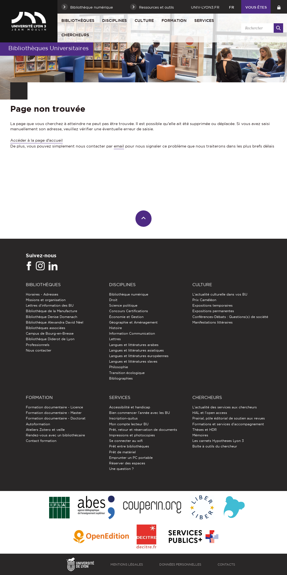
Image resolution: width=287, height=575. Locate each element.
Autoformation (38, 424)
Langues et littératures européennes (138, 356)
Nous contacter (38, 350)
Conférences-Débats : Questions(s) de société (230, 317)
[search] (261, 28)
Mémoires (200, 435)
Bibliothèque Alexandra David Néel (54, 322)
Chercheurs (75, 35)
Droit (113, 300)
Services (204, 20)
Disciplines (114, 20)
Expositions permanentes (213, 311)
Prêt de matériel (122, 452)
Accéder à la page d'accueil (36, 140)
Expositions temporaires (212, 305)
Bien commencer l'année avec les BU (139, 412)
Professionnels (37, 345)
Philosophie (118, 367)
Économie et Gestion (126, 317)
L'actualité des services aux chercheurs (224, 407)
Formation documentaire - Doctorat (55, 418)
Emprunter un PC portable (131, 457)
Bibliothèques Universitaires (48, 48)
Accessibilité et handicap (129, 407)
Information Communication (132, 333)
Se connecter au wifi (126, 440)
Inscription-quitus (123, 418)
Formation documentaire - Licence (54, 407)
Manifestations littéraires (212, 322)
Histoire (115, 328)
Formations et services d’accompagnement (228, 424)
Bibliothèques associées (45, 328)
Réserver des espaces (127, 463)
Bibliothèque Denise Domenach (51, 317)
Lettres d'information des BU (50, 305)
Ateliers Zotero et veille (45, 429)
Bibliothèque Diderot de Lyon (50, 339)
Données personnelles (180, 564)
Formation (174, 20)
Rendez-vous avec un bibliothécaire (55, 435)
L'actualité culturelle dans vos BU (219, 294)
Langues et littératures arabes (133, 345)
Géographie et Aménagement (133, 322)
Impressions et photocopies (132, 435)
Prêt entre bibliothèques (129, 446)
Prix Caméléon (204, 300)
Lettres (115, 339)
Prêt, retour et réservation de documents (143, 429)
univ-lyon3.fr (205, 7)
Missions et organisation (46, 300)
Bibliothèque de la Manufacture (51, 311)
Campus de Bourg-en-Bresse (50, 333)
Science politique (123, 305)
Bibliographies (121, 378)
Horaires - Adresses (42, 294)
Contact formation (41, 440)
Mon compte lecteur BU (128, 424)
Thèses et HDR (204, 429)
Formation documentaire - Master (54, 412)
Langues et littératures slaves (133, 361)
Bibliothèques (77, 20)
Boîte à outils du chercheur (214, 446)
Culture (144, 20)
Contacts (226, 564)
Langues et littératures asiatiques (136, 350)
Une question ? (121, 468)
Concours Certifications (128, 311)
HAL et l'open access (209, 412)
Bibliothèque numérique (128, 294)
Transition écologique (127, 373)
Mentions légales (126, 564)
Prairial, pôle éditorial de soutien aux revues (228, 418)
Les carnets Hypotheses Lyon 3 (218, 440)
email (119, 146)
